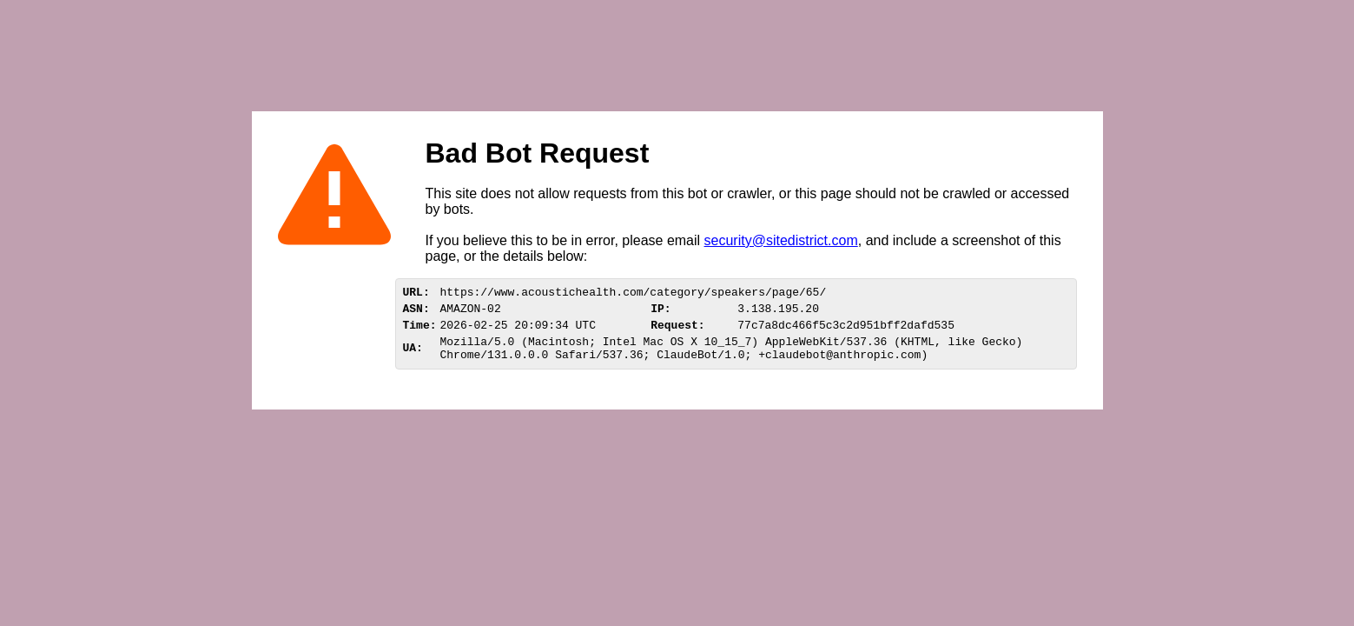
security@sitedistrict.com (781, 240)
